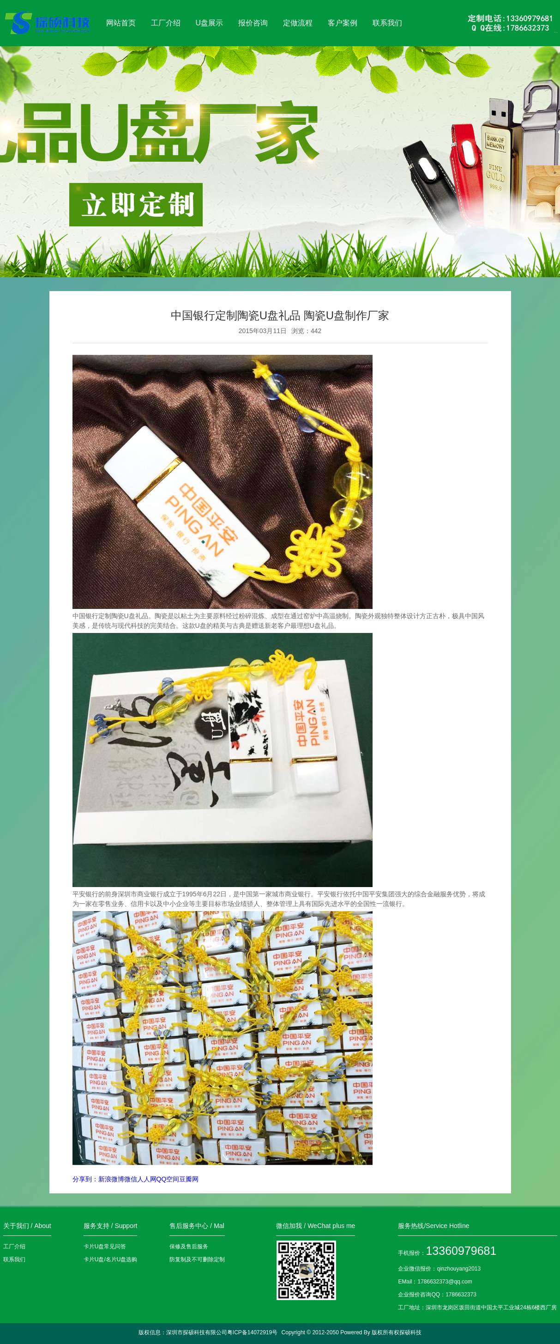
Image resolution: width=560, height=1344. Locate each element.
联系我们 (387, 23)
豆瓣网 (189, 1179)
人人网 (147, 1179)
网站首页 (121, 23)
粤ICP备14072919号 (252, 1332)
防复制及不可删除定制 (197, 1259)
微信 (130, 1179)
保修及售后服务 (188, 1246)
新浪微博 (111, 1179)
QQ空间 (168, 1179)
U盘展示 (209, 23)
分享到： (85, 1179)
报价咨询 (253, 23)
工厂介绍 (166, 23)
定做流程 (298, 23)
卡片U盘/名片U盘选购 (111, 1259)
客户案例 (342, 23)
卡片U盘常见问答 (105, 1246)
